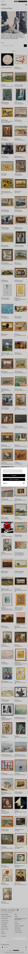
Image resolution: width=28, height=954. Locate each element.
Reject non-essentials (14, 479)
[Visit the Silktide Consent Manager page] (23, 483)
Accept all (14, 475)
